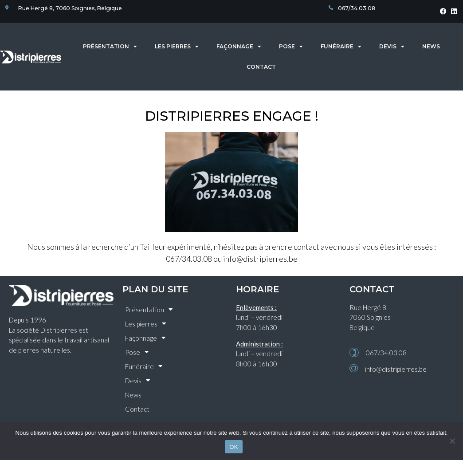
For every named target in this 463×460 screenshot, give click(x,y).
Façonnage (238, 46)
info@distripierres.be (396, 369)
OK (233, 447)
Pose (291, 46)
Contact (261, 66)
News (431, 46)
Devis (391, 46)
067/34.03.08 (386, 353)
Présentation (110, 46)
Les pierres (177, 46)
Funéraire (341, 46)
